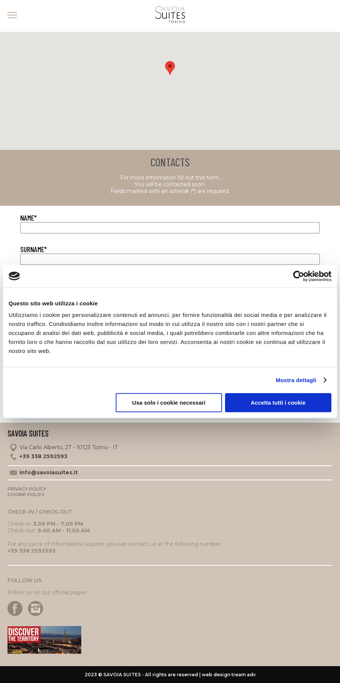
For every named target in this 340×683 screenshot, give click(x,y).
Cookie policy (26, 494)
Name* (28, 217)
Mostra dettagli (296, 380)
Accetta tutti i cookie (278, 402)
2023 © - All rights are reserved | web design (158, 674)
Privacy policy (26, 489)
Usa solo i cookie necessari (169, 402)
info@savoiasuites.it (48, 472)
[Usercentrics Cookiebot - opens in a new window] (298, 276)
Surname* (33, 249)
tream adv (243, 674)
